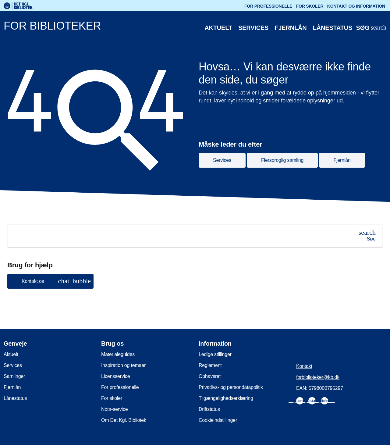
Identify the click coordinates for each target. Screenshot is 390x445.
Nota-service (114, 409)
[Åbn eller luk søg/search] (371, 28)
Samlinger (14, 376)
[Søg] (367, 236)
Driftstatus (209, 409)
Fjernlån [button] (341, 160)
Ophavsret (210, 376)
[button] (50, 281)
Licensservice (115, 376)
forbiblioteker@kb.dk (317, 377)
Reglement (210, 365)
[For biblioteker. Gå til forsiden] (172, 27)
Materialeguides (118, 354)
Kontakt (304, 366)
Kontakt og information (356, 6)
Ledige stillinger (215, 354)
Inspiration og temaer (123, 365)
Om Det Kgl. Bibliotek (123, 420)
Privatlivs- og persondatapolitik (231, 387)
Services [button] (222, 160)
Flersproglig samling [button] (282, 160)
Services (253, 27)
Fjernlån (291, 27)
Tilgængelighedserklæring (226, 398)
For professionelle (268, 6)
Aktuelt (218, 27)
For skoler (310, 6)
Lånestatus (332, 27)
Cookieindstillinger (218, 420)
